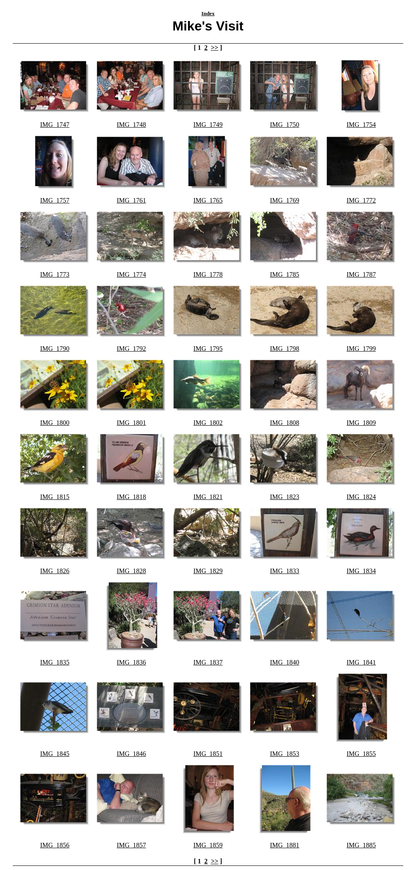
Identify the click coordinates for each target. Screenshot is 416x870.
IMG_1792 (131, 348)
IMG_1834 (361, 570)
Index (208, 13)
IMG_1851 (207, 753)
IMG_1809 (361, 422)
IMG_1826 (54, 570)
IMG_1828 (131, 570)
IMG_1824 (361, 496)
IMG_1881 (284, 845)
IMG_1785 (284, 274)
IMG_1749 (207, 124)
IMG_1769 (284, 200)
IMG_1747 (54, 124)
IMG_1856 (54, 845)
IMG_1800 (54, 422)
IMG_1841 (361, 662)
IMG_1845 (54, 753)
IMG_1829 (207, 570)
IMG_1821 (207, 496)
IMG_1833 (284, 570)
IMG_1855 (361, 753)
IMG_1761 (131, 200)
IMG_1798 (284, 348)
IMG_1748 (131, 124)
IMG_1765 (207, 200)
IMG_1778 (207, 274)
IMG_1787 (361, 274)
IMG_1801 (131, 422)
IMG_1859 (207, 845)
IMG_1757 (54, 200)
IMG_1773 (54, 274)
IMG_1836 (131, 662)
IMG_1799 (361, 348)
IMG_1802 (207, 422)
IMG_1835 (54, 662)
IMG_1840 (284, 662)
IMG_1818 (131, 496)
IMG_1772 (361, 200)
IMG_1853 (284, 753)
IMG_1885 (361, 845)
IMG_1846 (131, 753)
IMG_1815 (54, 496)
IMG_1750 (284, 124)
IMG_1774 (131, 274)
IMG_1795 (207, 348)
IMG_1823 (284, 496)
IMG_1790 (54, 348)
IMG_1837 (207, 662)
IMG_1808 (284, 422)
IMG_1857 (131, 845)
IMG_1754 (361, 124)
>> (214, 47)
